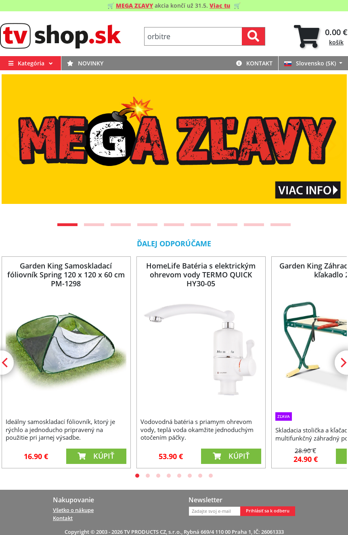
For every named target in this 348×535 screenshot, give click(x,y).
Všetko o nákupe (73, 510)
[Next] (331, 145)
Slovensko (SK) (311, 63)
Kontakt (254, 63)
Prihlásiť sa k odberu (267, 511)
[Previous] (18, 145)
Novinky (85, 63)
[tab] (320, 36)
